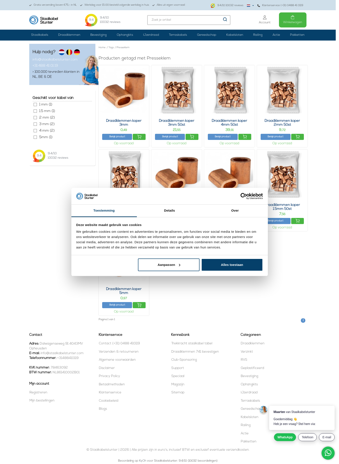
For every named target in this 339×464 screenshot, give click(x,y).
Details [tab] (169, 210)
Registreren (38, 392)
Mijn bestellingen (42, 400)
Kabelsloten (234, 35)
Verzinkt (247, 352)
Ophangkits (125, 35)
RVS (244, 360)
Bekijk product (117, 137)
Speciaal (177, 376)
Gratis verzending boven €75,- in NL (53, 5)
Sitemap (177, 392)
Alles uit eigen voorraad (168, 5)
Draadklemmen (69, 35)
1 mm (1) (35, 104)
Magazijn (177, 384)
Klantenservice (110, 392)
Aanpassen (169, 265)
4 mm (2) (35, 130)
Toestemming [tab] (104, 210)
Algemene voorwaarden (117, 360)
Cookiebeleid (108, 401)
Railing (258, 35)
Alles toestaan (232, 265)
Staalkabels (39, 35)
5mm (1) (35, 137)
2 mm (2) (35, 117)
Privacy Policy (109, 376)
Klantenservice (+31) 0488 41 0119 (280, 5)
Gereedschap (206, 35)
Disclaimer (107, 368)
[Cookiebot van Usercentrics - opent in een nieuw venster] (244, 196)
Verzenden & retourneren (119, 352)
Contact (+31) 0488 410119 (119, 343)
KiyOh (142, 460)
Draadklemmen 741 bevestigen (195, 352)
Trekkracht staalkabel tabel (191, 343)
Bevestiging (98, 35)
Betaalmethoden (112, 384)
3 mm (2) (35, 124)
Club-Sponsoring (184, 360)
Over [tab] (235, 210)
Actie (276, 35)
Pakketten (297, 35)
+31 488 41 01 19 (45, 66)
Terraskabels (178, 35)
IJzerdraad (151, 35)
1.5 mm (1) (35, 111)
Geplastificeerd (252, 368)
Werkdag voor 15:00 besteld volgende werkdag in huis (114, 5)
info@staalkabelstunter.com (55, 59)
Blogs (103, 409)
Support (177, 368)
